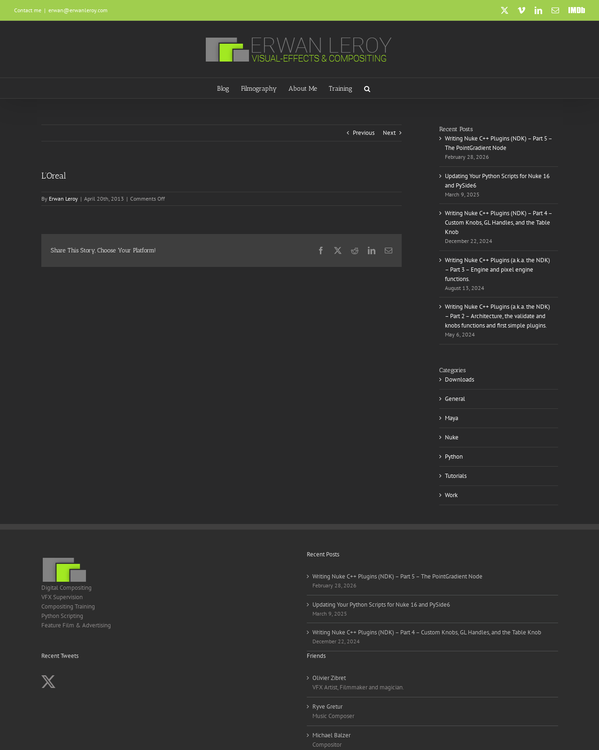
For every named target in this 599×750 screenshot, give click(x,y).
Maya (451, 418)
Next (389, 133)
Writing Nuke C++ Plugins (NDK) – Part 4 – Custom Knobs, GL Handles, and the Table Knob (498, 222)
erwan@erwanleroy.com (78, 10)
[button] (367, 88)
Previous (363, 133)
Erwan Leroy (63, 198)
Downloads (459, 379)
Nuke (452, 437)
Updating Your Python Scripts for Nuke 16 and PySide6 (381, 605)
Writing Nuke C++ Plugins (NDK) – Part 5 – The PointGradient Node (397, 576)
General (455, 399)
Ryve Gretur (327, 707)
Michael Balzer (331, 735)
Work (451, 495)
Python (454, 457)
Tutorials (456, 476)
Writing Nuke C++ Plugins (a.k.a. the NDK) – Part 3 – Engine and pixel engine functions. (497, 269)
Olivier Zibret (329, 678)
